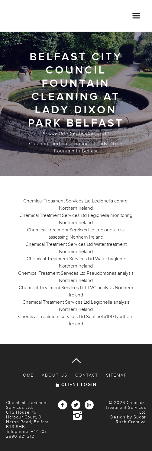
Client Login (79, 384)
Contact (86, 375)
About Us (54, 375)
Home (26, 375)
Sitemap (116, 375)
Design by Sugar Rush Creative (128, 419)
